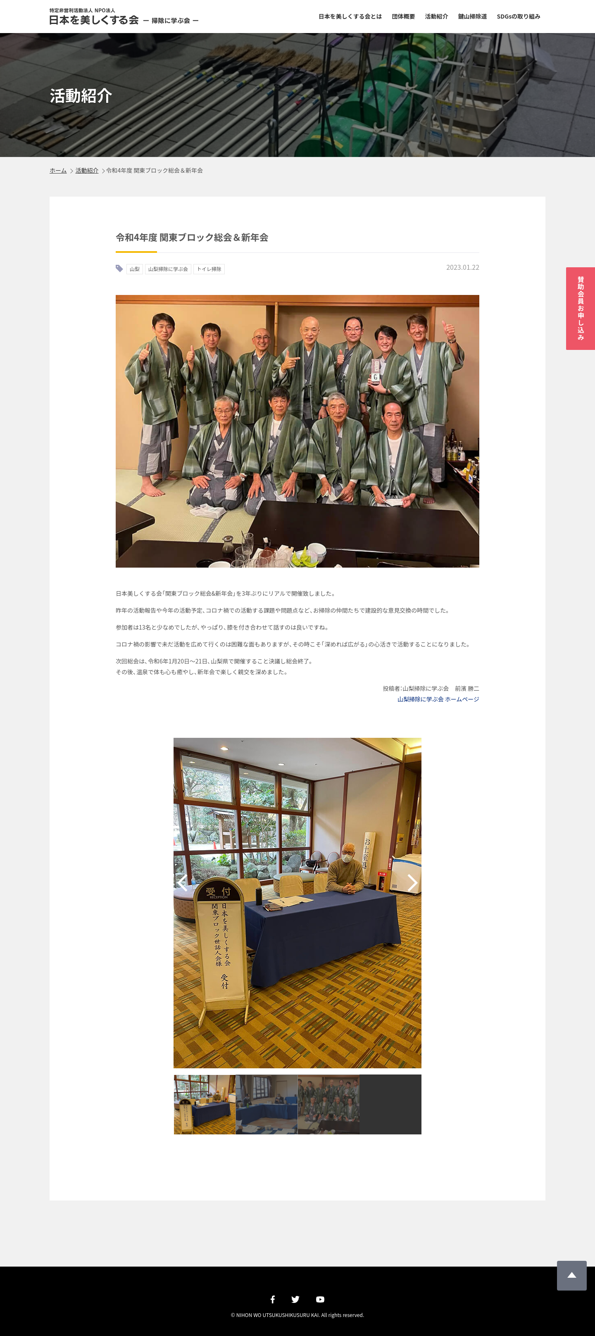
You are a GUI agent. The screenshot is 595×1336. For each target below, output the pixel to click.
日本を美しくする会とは (350, 16)
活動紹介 (436, 16)
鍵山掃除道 (472, 16)
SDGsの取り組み (518, 16)
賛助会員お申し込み (581, 308)
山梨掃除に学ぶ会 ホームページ (438, 699)
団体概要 (403, 16)
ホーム (58, 170)
